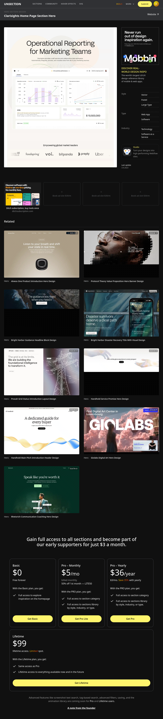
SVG (81, 4)
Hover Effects (68, 4)
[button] (130, 4)
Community (51, 4)
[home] (12, 4)
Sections (37, 4)
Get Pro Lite (81, 618)
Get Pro (130, 618)
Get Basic (33, 618)
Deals (119, 4)
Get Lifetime (81, 682)
